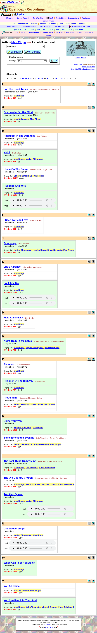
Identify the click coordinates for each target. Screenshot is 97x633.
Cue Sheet (70, 32)
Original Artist (47, 32)
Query (48, 35)
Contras (53, 23)
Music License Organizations (67, 18)
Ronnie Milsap (40, 381)
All (13, 23)
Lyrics (80, 32)
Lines (61, 23)
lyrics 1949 (21, 320)
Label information (88, 67)
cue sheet (20, 92)
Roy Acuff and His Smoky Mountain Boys (49, 341)
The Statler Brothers (23, 365)
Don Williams (42, 136)
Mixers (82, 23)
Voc (6, 206)
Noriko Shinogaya (34, 159)
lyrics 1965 (21, 155)
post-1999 (79, 29)
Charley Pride (50, 113)
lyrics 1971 (21, 367)
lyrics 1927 (21, 172)
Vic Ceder (47, 624)
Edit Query (14, 52)
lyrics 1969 (21, 400)
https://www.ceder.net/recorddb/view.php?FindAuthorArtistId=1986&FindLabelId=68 (48, 621)
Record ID (89, 32)
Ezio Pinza (40, 438)
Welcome (10, 18)
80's (63, 29)
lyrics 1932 (10, 480)
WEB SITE (78, 64)
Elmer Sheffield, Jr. (23, 176)
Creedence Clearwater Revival (30, 398)
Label (23, 32)
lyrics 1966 (32, 115)
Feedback (86, 18)
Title (16, 32)
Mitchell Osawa (49, 484)
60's (51, 29)
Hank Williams (24, 244)
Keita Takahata (33, 484)
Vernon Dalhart (35, 170)
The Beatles (16, 153)
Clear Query (32, 52)
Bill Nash (33, 89)
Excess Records (23, 18)
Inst (6, 200)
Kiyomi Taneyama (34, 347)
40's (38, 29)
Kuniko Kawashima (42, 250)
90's (70, 29)
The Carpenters (36, 220)
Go (54, 61)
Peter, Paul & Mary (45, 461)
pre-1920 (17, 29)
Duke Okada (37, 404)
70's (57, 29)
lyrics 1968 (32, 92)
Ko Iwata (57, 250)
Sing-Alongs (71, 23)
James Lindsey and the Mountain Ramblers (51, 478)
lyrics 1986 (21, 138)
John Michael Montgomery (32, 267)
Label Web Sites (45, 26)
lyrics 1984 (10, 383)
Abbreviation (33, 32)
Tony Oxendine (41, 444)
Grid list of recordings (83, 69)
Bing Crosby (47, 170)
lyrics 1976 (21, 223)
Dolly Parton (57, 461)
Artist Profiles (59, 26)
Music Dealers (13, 26)
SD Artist (59, 32)
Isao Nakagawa (21, 119)
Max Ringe (18, 42)
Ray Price (55, 89)
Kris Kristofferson (44, 89)
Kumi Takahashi (21, 404)
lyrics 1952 (21, 246)
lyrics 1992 (21, 269)
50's (44, 29)
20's (25, 29)
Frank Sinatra (61, 438)
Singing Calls (23, 23)
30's (32, 29)
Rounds (43, 23)
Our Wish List (38, 18)
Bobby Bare (39, 113)
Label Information (28, 26)
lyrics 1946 (10, 343)
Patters (34, 23)
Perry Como (49, 438)
